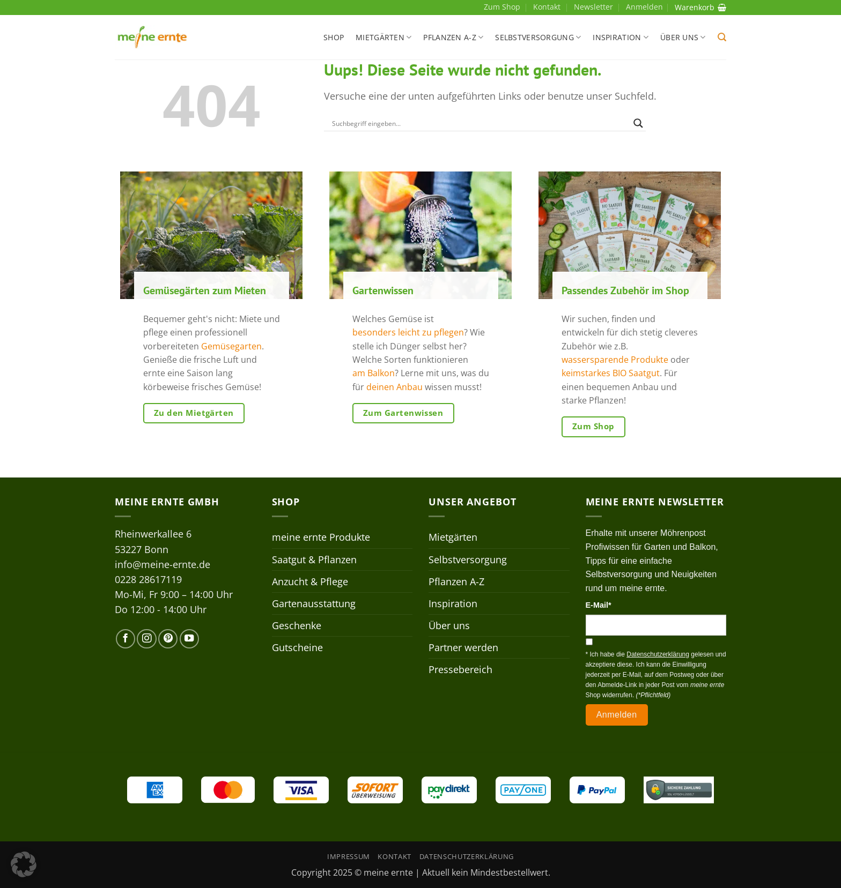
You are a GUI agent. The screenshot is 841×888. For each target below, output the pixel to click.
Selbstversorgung (538, 37)
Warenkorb (700, 7)
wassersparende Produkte (615, 359)
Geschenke (296, 625)
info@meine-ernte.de (162, 564)
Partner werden (463, 647)
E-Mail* (598, 605)
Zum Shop (502, 7)
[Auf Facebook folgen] (125, 638)
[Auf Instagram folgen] (146, 638)
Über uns (683, 37)
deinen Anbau (394, 387)
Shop (333, 37)
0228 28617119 (148, 579)
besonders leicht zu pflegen (408, 332)
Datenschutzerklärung (466, 856)
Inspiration (620, 37)
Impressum (348, 856)
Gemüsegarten (231, 346)
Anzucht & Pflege (310, 581)
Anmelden (616, 714)
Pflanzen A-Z (453, 37)
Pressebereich (460, 669)
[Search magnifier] (638, 123)
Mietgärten (383, 37)
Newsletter (593, 7)
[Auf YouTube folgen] (189, 638)
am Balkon (373, 373)
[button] (722, 37)
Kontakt (546, 7)
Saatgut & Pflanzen (314, 559)
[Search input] (480, 123)
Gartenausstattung (314, 603)
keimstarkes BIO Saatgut (611, 373)
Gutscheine (297, 647)
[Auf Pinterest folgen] (168, 638)
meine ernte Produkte (321, 537)
